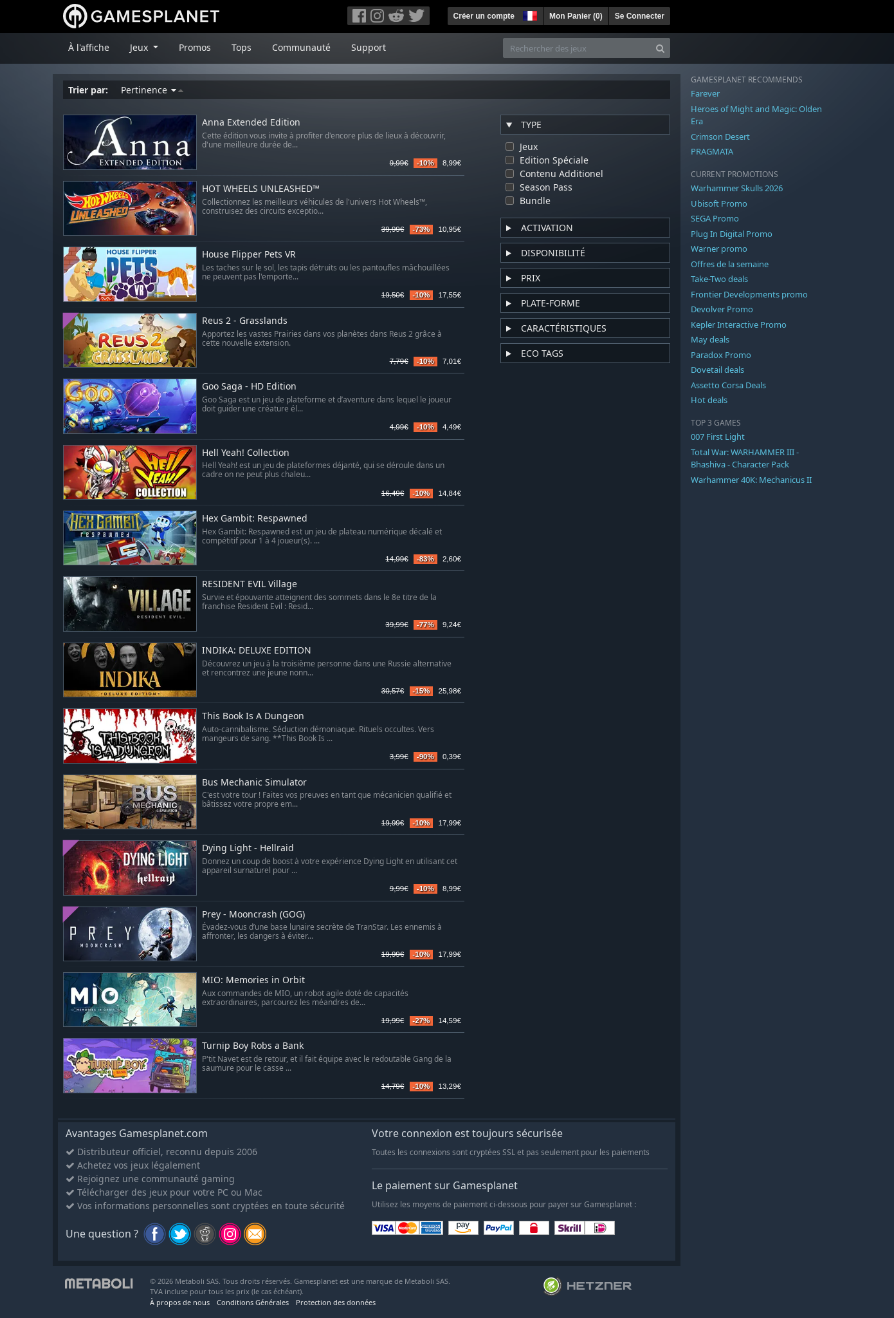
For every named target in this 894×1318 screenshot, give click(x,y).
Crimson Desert (720, 136)
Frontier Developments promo (749, 294)
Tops (241, 47)
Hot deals (709, 400)
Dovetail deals (717, 369)
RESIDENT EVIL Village (249, 584)
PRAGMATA (712, 151)
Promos (195, 47)
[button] (528, 14)
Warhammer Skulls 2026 (737, 188)
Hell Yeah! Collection (245, 452)
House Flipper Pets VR (249, 254)
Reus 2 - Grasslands (244, 320)
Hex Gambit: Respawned (254, 518)
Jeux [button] (140, 47)
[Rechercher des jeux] (577, 48)
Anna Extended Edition (251, 122)
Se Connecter (639, 16)
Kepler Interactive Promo (739, 324)
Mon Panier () (576, 16)
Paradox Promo (721, 355)
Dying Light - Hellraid (248, 848)
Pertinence (152, 90)
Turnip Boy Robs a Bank (253, 1045)
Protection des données (336, 1302)
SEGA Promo (715, 218)
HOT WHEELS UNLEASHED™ (261, 189)
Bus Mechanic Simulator (254, 782)
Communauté (301, 47)
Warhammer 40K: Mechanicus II (751, 479)
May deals (710, 339)
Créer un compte (484, 16)
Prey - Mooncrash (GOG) (253, 914)
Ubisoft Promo (719, 203)
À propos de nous (180, 1302)
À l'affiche (88, 47)
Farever (705, 93)
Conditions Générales (253, 1302)
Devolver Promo (722, 309)
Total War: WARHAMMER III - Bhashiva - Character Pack (745, 458)
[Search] (660, 48)
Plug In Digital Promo (731, 234)
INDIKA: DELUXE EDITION (256, 650)
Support (368, 47)
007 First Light (718, 436)
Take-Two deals (719, 279)
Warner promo (719, 248)
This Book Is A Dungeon (253, 716)
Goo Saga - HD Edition (249, 386)
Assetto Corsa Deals (728, 385)
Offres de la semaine (730, 264)
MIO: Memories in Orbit (253, 980)
